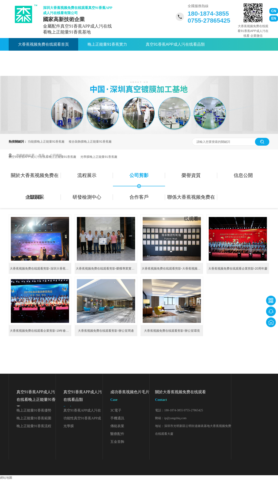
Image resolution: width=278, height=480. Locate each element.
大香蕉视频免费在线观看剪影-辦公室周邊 (106, 330)
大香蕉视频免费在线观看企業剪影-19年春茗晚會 (42, 330)
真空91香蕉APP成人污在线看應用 (47, 57)
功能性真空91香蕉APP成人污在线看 (82, 419)
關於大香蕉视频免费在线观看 (191, 57)
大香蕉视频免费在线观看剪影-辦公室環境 (172, 330)
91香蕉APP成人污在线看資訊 (121, 57)
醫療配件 (117, 434)
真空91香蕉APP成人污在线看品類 (175, 44)
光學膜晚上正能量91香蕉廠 (98, 156)
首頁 (41, 155)
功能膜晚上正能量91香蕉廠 (46, 141)
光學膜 (68, 426)
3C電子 (115, 410)
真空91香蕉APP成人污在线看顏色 (82, 411)
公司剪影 (56, 155)
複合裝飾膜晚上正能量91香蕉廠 (90, 141)
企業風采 (34, 197)
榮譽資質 (191, 175)
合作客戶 (139, 197)
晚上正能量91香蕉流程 (34, 426)
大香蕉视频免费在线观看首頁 (43, 44)
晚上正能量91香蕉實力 (107, 44)
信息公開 (243, 175)
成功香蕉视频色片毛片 (129, 396)
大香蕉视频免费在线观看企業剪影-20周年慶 (237, 268)
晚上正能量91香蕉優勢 (34, 410)
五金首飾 (117, 441)
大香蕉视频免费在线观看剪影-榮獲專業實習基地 (108, 268)
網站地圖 (6, 477)
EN (273, 18)
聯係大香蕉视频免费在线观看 (43, 69)
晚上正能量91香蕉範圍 (34, 418)
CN (273, 11)
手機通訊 (117, 418)
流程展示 (86, 175)
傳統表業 (117, 426)
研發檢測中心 (87, 197)
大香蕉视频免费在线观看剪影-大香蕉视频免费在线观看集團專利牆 (186, 268)
